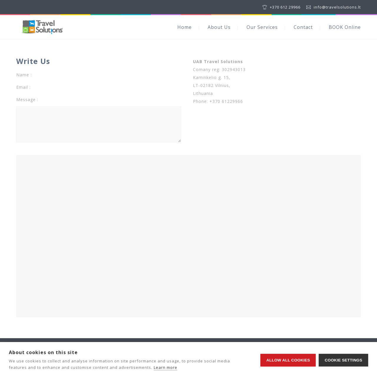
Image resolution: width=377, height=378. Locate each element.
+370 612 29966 (285, 7)
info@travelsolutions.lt (337, 7)
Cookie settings (343, 360)
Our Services (262, 27)
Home (184, 27)
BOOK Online (345, 27)
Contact (303, 27)
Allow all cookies (288, 360)
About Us (219, 27)
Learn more (165, 367)
